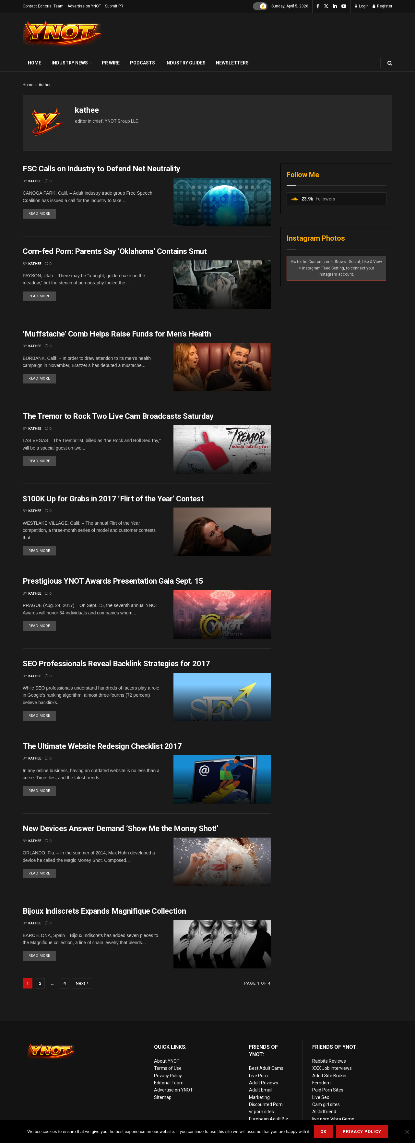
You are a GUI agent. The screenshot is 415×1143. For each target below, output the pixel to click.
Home (34, 62)
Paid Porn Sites (327, 1089)
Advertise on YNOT (84, 6)
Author (45, 85)
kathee (34, 181)
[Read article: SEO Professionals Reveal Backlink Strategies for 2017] (222, 697)
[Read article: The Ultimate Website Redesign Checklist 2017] (222, 779)
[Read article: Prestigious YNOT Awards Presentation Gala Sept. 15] (222, 614)
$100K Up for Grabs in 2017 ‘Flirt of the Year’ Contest (113, 498)
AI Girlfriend (324, 1111)
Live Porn (258, 1075)
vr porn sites (261, 1111)
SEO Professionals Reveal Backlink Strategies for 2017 (116, 663)
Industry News (70, 62)
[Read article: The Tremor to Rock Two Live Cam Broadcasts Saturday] (222, 449)
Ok (323, 1131)
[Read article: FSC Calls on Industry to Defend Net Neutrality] (222, 202)
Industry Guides (185, 62)
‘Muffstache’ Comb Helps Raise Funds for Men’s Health (117, 333)
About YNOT (167, 1061)
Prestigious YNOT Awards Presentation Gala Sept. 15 (113, 581)
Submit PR (114, 6)
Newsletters (232, 62)
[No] (407, 1131)
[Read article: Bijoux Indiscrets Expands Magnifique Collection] (222, 944)
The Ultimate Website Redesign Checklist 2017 (102, 746)
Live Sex (320, 1097)
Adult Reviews (263, 1082)
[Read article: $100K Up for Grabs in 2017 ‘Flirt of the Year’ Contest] (222, 532)
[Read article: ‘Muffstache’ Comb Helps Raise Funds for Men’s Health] (222, 367)
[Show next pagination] (82, 983)
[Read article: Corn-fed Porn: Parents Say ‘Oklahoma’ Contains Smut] (222, 284)
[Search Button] (389, 63)
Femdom (321, 1082)
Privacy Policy (168, 1075)
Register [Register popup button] (382, 6)
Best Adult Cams (266, 1068)
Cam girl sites (326, 1104)
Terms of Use (168, 1068)
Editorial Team (169, 1082)
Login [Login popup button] (362, 6)
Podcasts (142, 62)
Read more (42, 212)
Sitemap (163, 1097)
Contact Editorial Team (43, 6)
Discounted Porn (266, 1104)
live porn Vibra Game (333, 1119)
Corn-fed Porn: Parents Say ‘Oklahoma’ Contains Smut (115, 251)
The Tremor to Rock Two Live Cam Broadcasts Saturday (118, 416)
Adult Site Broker (329, 1075)
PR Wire (111, 62)
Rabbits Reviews (329, 1061)
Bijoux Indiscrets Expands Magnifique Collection (104, 911)
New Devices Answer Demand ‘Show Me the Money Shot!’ (121, 828)
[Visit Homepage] (63, 34)
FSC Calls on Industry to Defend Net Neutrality (101, 168)
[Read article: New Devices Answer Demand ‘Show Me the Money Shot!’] (222, 862)
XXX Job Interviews (332, 1068)
